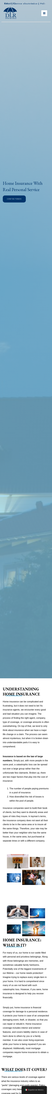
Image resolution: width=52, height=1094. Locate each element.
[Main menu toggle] (44, 13)
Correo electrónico (25, 3)
